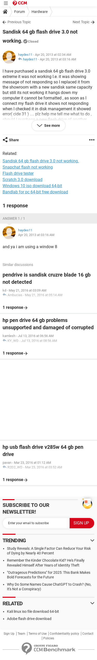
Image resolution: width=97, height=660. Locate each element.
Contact (87, 633)
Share (14, 140)
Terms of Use (37, 633)
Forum (19, 12)
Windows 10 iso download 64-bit (32, 185)
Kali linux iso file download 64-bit (33, 611)
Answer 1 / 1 (14, 218)
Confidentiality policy (64, 633)
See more (51, 125)
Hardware (40, 12)
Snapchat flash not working (28, 167)
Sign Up (9, 633)
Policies (48, 638)
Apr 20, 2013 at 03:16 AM (58, 59)
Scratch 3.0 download (22, 179)
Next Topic (81, 22)
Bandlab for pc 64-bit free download (35, 192)
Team (21, 633)
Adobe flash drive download (29, 619)
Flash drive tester (18, 173)
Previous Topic (19, 22)
